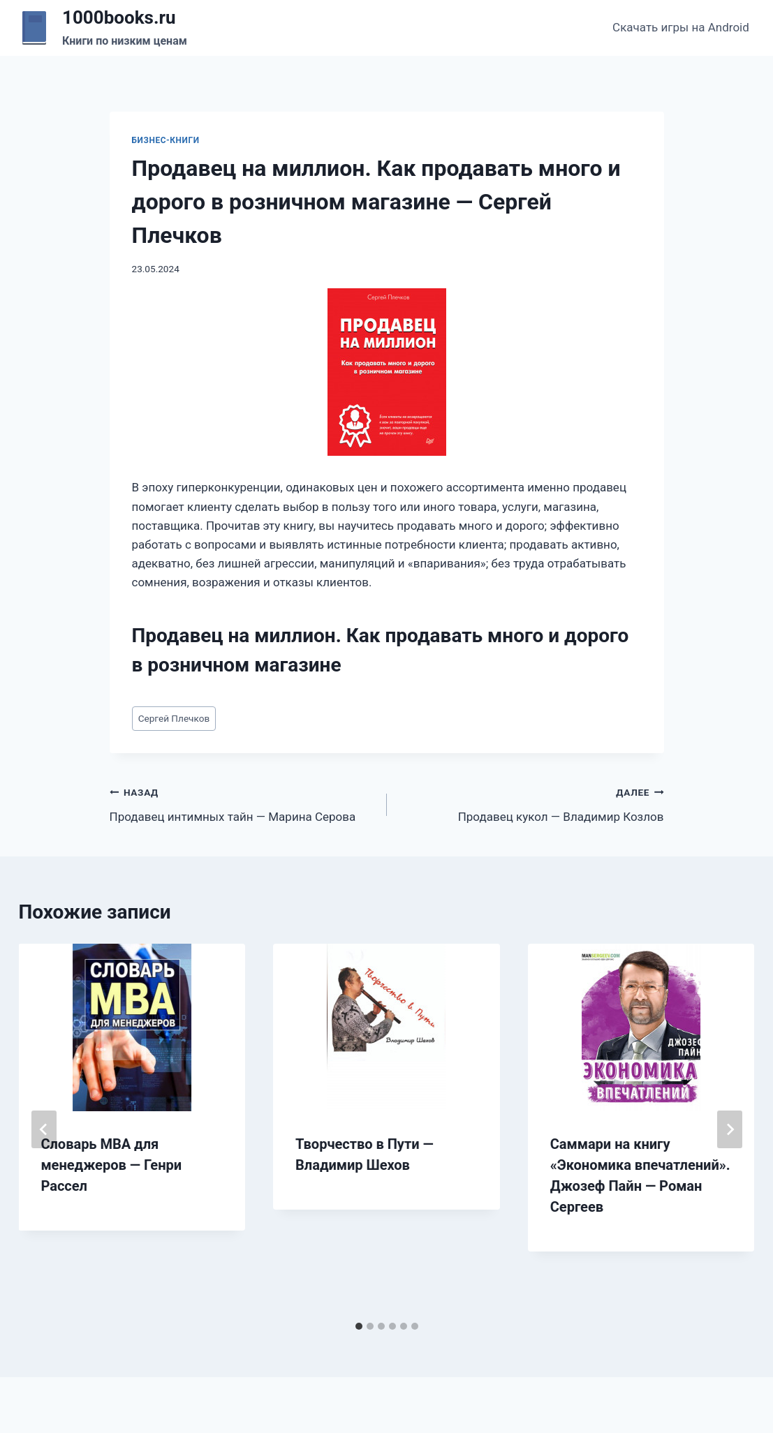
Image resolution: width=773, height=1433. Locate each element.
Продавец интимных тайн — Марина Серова (242, 803)
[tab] (358, 1326)
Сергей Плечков (174, 718)
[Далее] (729, 1129)
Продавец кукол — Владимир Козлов (531, 803)
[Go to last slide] (44, 1129)
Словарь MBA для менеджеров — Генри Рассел (111, 1165)
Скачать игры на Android (680, 27)
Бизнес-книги (166, 140)
